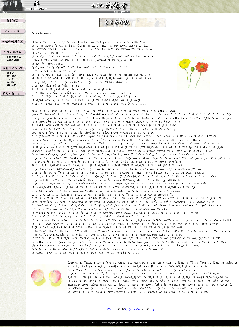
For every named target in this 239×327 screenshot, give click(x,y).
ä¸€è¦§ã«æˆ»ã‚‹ (133, 309)
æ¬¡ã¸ (154, 309)
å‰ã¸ (112, 309)
